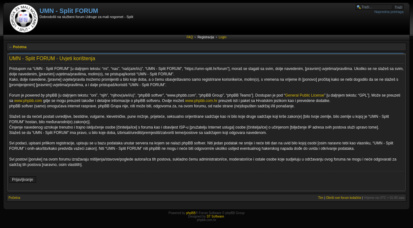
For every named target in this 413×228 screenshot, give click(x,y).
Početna (20, 47)
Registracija (205, 37)
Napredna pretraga (389, 12)
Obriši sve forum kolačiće (343, 198)
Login (222, 37)
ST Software (215, 216)
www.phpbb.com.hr (201, 100)
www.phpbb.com (28, 100)
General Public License (304, 95)
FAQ (190, 37)
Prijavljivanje (22, 179)
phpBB (191, 213)
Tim (320, 198)
